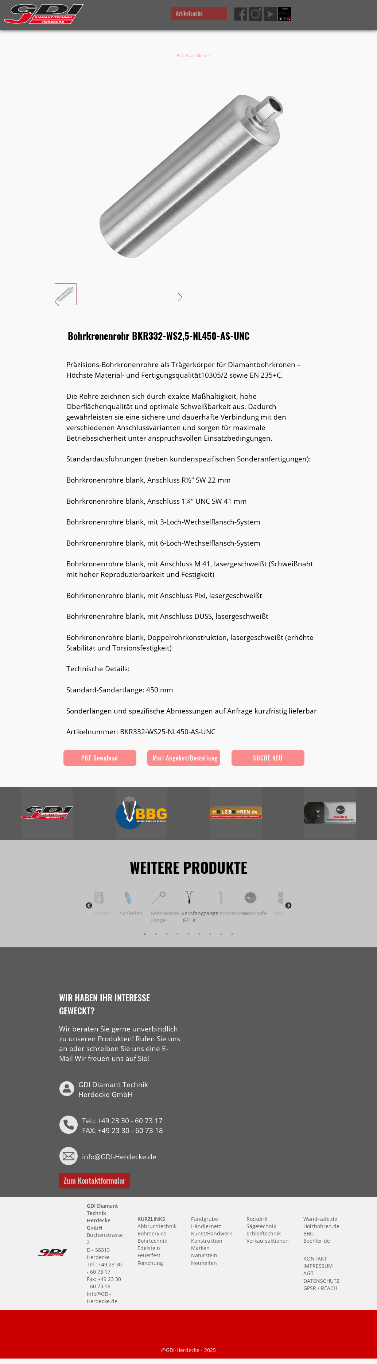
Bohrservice (151, 1233)
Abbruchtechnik (156, 1225)
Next (288, 905)
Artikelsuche (189, 13)
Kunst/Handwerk (211, 1233)
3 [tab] (166, 933)
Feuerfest (148, 1254)
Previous (89, 905)
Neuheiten (204, 1262)
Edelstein (148, 1247)
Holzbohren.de (321, 1225)
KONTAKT (315, 1258)
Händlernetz (206, 1225)
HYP (171, 1130)
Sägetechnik (261, 1225)
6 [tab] (199, 933)
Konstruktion (206, 1240)
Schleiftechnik (263, 1233)
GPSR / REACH (320, 1287)
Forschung (150, 1262)
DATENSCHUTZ (321, 1280)
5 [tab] (188, 933)
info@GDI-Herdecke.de (119, 1156)
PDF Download (99, 758)
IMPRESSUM (318, 1265)
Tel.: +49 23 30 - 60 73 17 (122, 1120)
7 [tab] (210, 933)
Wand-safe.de (320, 1218)
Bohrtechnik (152, 1240)
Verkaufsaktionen (267, 1240)
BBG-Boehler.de (316, 1237)
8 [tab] (221, 933)
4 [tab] (177, 933)
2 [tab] (155, 933)
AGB (308, 1272)
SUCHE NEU (268, 758)
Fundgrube (204, 1218)
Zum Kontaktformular (94, 1180)
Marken (200, 1247)
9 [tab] (232, 933)
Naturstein (204, 1254)
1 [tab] (144, 933)
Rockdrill (257, 1218)
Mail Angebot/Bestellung (185, 758)
